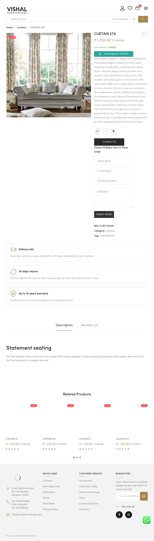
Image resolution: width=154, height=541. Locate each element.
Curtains (21, 27)
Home (9, 27)
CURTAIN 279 (107, 236)
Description (64, 325)
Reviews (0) (90, 325)
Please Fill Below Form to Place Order (111, 150)
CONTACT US (109, 142)
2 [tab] (77, 457)
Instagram (128, 514)
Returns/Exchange (89, 492)
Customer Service (88, 504)
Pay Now (84, 509)
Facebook (119, 514)
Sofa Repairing (51, 486)
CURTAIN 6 (11, 439)
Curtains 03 (122, 439)
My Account (85, 481)
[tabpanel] (22, 427)
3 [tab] (80, 457)
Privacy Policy (50, 509)
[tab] (64, 325)
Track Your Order (88, 486)
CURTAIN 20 (49, 439)
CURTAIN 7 (85, 439)
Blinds (46, 498)
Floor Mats (48, 504)
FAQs (82, 498)
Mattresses (49, 492)
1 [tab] (74, 457)
